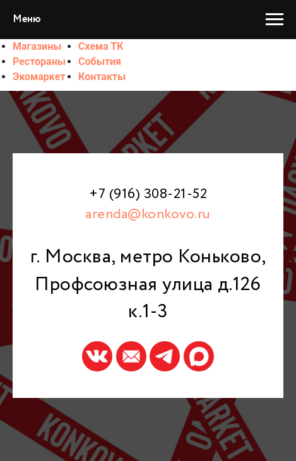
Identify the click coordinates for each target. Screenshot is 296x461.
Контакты (102, 77)
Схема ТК (101, 46)
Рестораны (39, 61)
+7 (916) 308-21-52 (148, 194)
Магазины (37, 46)
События (99, 61)
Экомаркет (39, 77)
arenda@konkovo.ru (148, 214)
